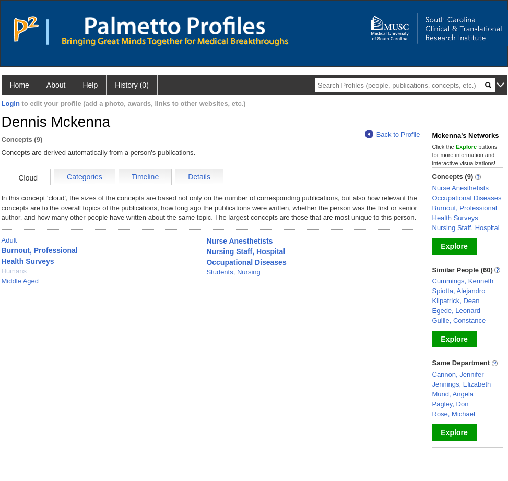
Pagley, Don (450, 404)
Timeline (145, 177)
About (56, 85)
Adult (9, 240)
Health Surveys (28, 261)
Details (199, 177)
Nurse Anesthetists (239, 241)
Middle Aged (20, 281)
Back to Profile (392, 134)
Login (11, 103)
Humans (14, 271)
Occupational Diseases (246, 262)
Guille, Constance (459, 320)
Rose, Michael (453, 414)
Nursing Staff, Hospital (245, 251)
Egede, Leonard (456, 311)
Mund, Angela (453, 394)
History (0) (132, 85)
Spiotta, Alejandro (459, 291)
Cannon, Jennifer (458, 374)
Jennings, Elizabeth (461, 384)
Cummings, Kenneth (463, 281)
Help (90, 85)
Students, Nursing (233, 272)
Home (19, 85)
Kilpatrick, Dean (456, 301)
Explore (454, 246)
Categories (84, 177)
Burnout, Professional (40, 250)
